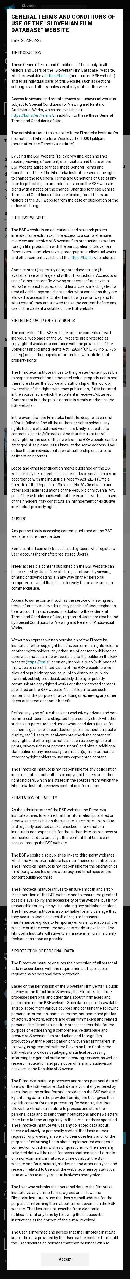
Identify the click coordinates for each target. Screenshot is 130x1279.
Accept (65, 1259)
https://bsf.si (58, 76)
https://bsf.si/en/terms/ (32, 115)
